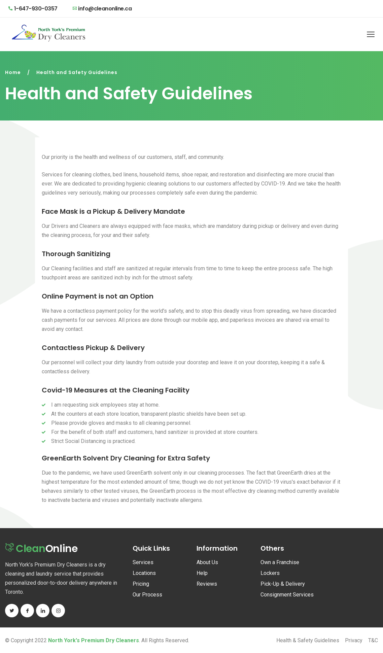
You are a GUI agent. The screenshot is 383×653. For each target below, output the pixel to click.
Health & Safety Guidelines (307, 640)
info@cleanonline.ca (102, 8)
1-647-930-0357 (33, 8)
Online (43, 549)
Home (13, 72)
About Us (207, 562)
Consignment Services (287, 594)
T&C (373, 640)
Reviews (207, 584)
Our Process (147, 594)
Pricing (141, 584)
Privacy (353, 640)
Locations (144, 573)
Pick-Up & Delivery (282, 584)
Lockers (270, 573)
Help (202, 573)
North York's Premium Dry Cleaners (93, 640)
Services (143, 562)
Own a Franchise (279, 562)
